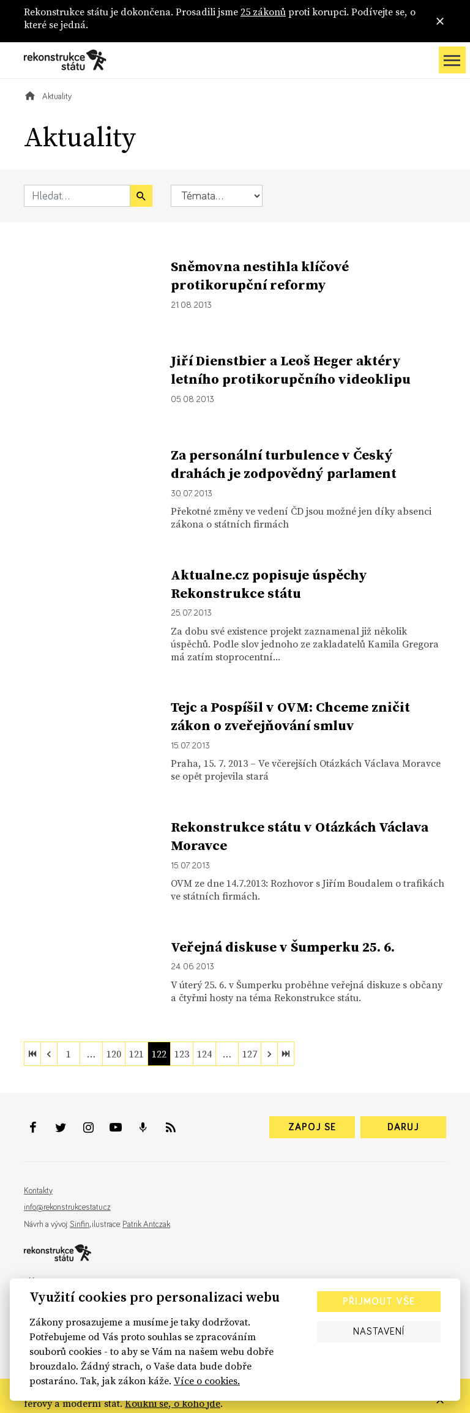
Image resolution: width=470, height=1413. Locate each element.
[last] (286, 1053)
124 (204, 1054)
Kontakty (38, 1191)
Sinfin (79, 1224)
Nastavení (379, 1332)
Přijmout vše (379, 1302)
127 (249, 1054)
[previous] (49, 1053)
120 (113, 1054)
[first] (32, 1053)
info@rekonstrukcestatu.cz (67, 1207)
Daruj (403, 1127)
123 (181, 1054)
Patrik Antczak (146, 1224)
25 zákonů (263, 11)
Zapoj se (312, 1127)
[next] (269, 1053)
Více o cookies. (207, 1380)
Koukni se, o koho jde (172, 1403)
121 (136, 1054)
